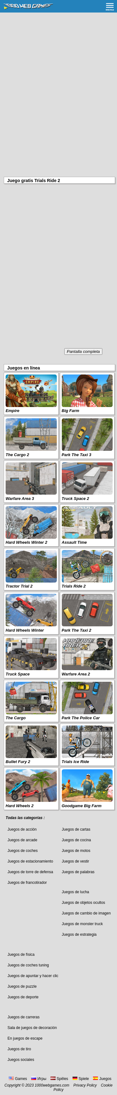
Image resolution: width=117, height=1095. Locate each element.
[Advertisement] (58, 74)
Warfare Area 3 (20, 498)
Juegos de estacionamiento (30, 861)
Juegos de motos (76, 850)
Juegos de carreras (23, 1017)
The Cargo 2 (17, 454)
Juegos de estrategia (79, 934)
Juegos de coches (22, 850)
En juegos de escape (24, 1038)
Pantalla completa (83, 351)
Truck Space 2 (75, 498)
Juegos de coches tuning (28, 965)
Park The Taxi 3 (76, 454)
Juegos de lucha (75, 892)
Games (18, 1079)
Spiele (80, 1079)
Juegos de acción (22, 829)
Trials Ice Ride (75, 761)
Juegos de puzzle (22, 986)
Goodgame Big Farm (82, 805)
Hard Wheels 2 (20, 805)
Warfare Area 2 (76, 674)
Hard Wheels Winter (25, 630)
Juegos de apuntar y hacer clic (32, 976)
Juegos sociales (20, 1059)
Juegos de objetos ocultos (83, 902)
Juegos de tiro (19, 1049)
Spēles (59, 1079)
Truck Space (18, 674)
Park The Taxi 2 (76, 630)
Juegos (102, 1079)
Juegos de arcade (22, 840)
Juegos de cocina (76, 840)
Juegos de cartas (76, 829)
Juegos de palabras (78, 872)
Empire (12, 410)
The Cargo (16, 718)
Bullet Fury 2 (18, 761)
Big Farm (70, 410)
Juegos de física (21, 954)
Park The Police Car (81, 718)
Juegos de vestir (75, 861)
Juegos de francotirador (27, 882)
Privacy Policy (85, 1085)
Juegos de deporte (22, 997)
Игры (38, 1079)
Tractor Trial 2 (19, 586)
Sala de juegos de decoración (32, 1028)
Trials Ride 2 (74, 586)
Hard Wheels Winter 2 (26, 542)
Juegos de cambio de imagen (86, 913)
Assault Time (74, 542)
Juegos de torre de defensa (30, 872)
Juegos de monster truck (82, 924)
